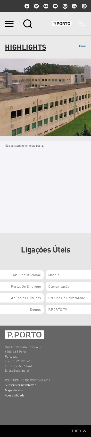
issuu (64, 6)
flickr (45, 6)
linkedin (74, 6)
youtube (55, 6)
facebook (27, 6)
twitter (36, 6)
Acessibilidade (15, 395)
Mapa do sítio (14, 390)
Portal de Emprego (26, 286)
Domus (35, 309)
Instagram (83, 6)
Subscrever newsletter (20, 385)
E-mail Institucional (25, 274)
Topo (78, 431)
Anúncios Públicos (26, 297)
